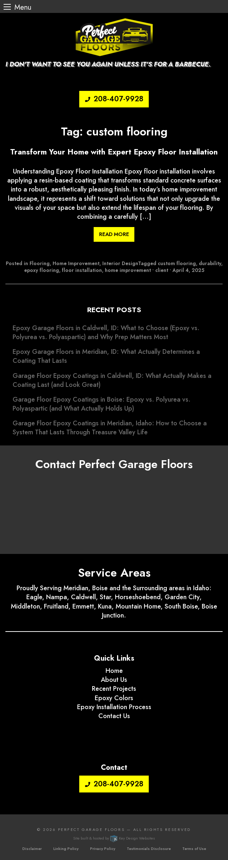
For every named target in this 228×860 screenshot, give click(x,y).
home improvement (128, 270)
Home (114, 670)
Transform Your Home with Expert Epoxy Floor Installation (114, 152)
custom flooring (177, 263)
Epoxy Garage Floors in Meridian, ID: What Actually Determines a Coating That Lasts (106, 356)
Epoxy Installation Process (114, 707)
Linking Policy (66, 848)
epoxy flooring (41, 270)
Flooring (40, 263)
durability (210, 263)
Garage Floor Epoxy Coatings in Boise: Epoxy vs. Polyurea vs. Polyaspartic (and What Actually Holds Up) (102, 404)
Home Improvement (76, 263)
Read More (114, 234)
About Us (114, 679)
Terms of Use (194, 848)
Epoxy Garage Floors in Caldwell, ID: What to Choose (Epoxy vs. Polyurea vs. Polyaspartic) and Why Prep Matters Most (106, 332)
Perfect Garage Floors (91, 829)
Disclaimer (32, 848)
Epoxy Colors (114, 698)
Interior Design (120, 263)
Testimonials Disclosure (149, 848)
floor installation (82, 270)
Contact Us (114, 716)
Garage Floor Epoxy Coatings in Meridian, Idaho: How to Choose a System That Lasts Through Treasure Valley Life (110, 428)
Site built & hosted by (114, 838)
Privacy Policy (102, 848)
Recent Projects (114, 688)
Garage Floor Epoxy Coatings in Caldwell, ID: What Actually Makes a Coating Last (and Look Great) (112, 380)
